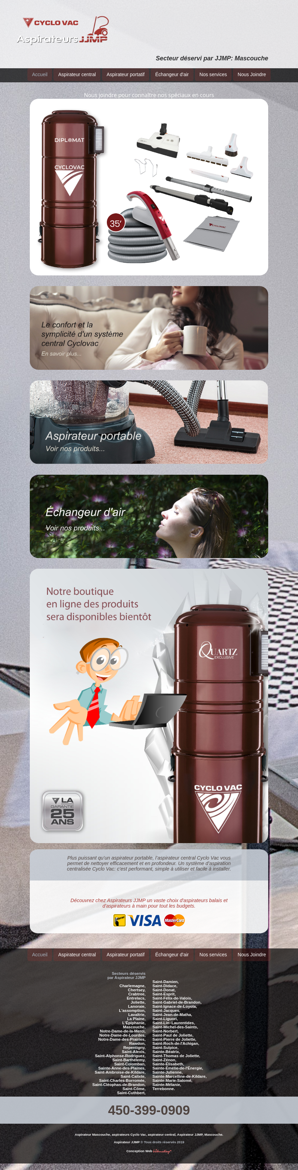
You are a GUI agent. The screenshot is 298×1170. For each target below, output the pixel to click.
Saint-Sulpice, (165, 1042)
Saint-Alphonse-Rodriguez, (120, 1050)
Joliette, (138, 997)
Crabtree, (137, 988)
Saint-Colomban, (129, 1058)
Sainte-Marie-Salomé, (172, 1075)
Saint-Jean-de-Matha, (172, 1009)
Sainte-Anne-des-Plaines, (122, 1063)
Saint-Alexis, (134, 1046)
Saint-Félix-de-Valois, (172, 993)
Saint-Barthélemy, (129, 1054)
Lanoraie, (137, 1001)
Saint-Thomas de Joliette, (176, 1050)
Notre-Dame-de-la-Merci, (123, 1026)
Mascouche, (134, 1021)
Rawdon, (137, 1038)
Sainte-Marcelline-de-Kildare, (179, 1071)
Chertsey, (137, 984)
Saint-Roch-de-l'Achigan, (175, 1038)
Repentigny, (134, 1042)
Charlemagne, (133, 980)
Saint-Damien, (165, 976)
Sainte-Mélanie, (166, 1079)
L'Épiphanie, (134, 1017)
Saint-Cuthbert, (131, 1087)
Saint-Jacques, (166, 1005)
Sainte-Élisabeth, (168, 1058)
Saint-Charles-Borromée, (122, 1075)
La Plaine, (136, 1013)
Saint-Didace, (164, 980)
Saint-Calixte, (133, 1071)
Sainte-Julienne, (167, 1067)
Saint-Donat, (164, 984)
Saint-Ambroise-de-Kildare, (120, 1067)
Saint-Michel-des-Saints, (175, 1021)
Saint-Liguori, (165, 1013)
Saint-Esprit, (164, 988)
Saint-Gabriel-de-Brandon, (176, 997)
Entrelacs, (136, 993)
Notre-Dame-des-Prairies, (122, 1034)
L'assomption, (132, 1005)
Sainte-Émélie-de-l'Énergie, (177, 1063)
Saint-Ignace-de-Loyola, (174, 1001)
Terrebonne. (163, 1083)
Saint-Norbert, (165, 1026)
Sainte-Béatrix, (166, 1046)
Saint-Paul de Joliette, (173, 1030)
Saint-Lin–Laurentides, (173, 1017)
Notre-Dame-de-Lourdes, (122, 1030)
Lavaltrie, (137, 1009)
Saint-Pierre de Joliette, (174, 1034)
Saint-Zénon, (164, 1054)
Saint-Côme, (134, 1083)
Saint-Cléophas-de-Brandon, (119, 1079)
